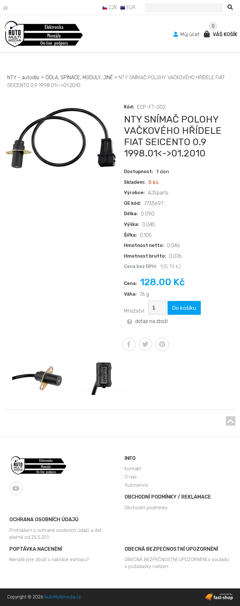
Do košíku (184, 308)
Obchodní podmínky (146, 507)
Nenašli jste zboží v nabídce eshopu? (49, 559)
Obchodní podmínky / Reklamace (168, 497)
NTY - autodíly (23, 77)
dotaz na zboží (147, 321)
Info (130, 458)
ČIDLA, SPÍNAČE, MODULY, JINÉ (79, 77)
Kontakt (133, 469)
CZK (109, 7)
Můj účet (187, 34)
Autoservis (136, 485)
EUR (128, 7)
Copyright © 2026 (44, 597)
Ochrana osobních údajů (43, 519)
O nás (131, 477)
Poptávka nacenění (35, 549)
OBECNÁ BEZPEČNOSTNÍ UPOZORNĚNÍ (171, 549)
